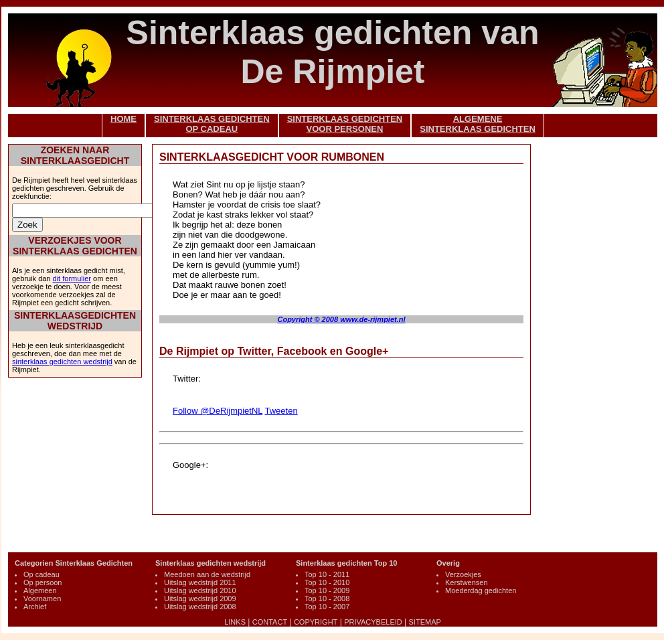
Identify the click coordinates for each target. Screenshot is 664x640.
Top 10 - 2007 (327, 607)
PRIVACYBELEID (373, 622)
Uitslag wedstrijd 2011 (200, 582)
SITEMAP (425, 622)
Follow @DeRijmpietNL (217, 411)
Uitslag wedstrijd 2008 (200, 607)
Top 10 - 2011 (327, 574)
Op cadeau (41, 574)
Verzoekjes (463, 574)
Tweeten (280, 411)
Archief (34, 607)
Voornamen (42, 598)
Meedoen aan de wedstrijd (207, 574)
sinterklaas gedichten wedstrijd (62, 361)
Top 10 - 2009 (327, 590)
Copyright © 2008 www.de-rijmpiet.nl (341, 319)
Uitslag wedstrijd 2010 (200, 590)
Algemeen (40, 590)
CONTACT (269, 622)
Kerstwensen (466, 582)
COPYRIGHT (315, 622)
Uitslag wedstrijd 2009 (200, 598)
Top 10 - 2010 (327, 582)
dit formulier (72, 278)
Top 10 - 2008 (327, 598)
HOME (123, 119)
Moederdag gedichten (480, 590)
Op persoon (42, 582)
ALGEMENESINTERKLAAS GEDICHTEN (477, 124)
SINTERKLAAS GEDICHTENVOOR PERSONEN (345, 124)
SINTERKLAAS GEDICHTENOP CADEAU (212, 124)
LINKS (235, 622)
